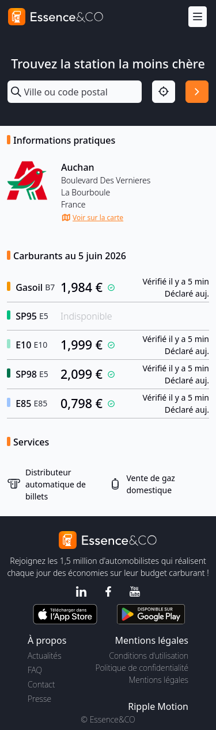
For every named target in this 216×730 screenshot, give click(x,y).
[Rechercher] (197, 91)
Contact (41, 684)
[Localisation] (163, 91)
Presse (39, 698)
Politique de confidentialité (142, 667)
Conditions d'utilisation (148, 655)
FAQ (35, 669)
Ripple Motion (158, 706)
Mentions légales (158, 679)
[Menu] (197, 17)
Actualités (45, 655)
